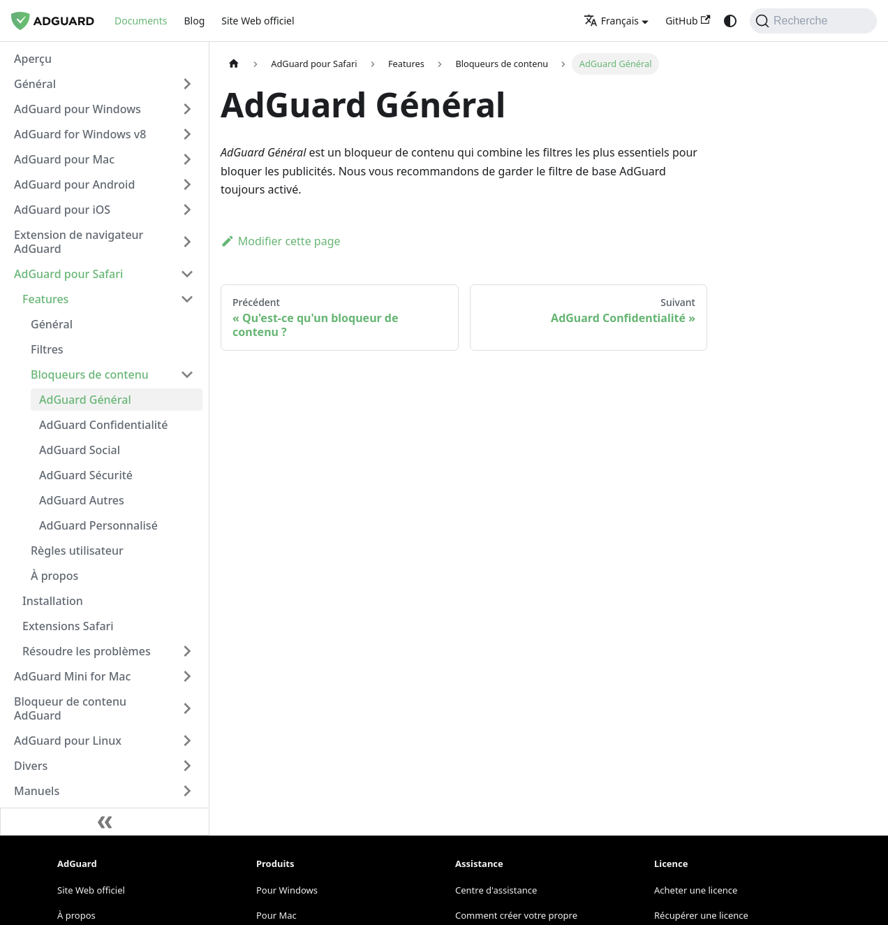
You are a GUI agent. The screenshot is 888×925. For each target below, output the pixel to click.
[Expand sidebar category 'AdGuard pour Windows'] (187, 109)
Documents (140, 20)
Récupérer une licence (701, 915)
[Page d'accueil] (234, 64)
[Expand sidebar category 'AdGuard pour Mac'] (187, 159)
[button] (104, 84)
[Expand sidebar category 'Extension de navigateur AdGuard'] (187, 242)
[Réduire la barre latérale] (104, 822)
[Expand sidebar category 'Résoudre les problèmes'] (187, 651)
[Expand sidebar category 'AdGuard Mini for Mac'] (187, 676)
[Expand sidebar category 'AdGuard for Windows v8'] (187, 134)
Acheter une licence (695, 890)
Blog (194, 20)
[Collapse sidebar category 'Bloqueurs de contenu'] (187, 374)
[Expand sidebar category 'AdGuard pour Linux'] (187, 740)
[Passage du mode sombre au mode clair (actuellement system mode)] (730, 21)
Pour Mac (276, 915)
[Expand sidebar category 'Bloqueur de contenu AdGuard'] (187, 708)
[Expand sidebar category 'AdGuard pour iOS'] (187, 209)
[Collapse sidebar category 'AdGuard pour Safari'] (187, 274)
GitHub (688, 20)
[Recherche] (813, 21)
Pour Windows (287, 890)
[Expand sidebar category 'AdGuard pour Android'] (187, 184)
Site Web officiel (257, 20)
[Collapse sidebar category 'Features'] (187, 299)
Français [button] (611, 20)
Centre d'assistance (496, 890)
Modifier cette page (281, 241)
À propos (76, 915)
